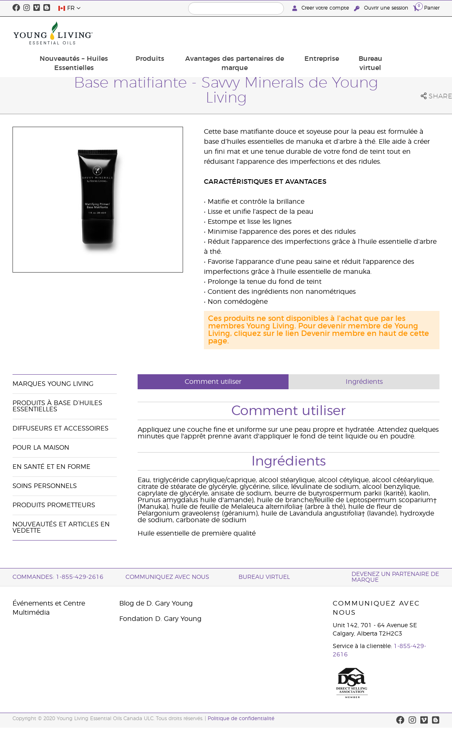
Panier (426, 7)
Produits (215, 28)
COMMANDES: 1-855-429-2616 (58, 577)
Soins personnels (45, 486)
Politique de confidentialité (241, 718)
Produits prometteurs (54, 505)
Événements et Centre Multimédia (49, 608)
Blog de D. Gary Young (156, 603)
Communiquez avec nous (167, 577)
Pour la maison (41, 448)
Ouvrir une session (382, 8)
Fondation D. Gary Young (160, 619)
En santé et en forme (51, 467)
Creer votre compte (321, 8)
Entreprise (371, 28)
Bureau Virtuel (264, 577)
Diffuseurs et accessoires (60, 429)
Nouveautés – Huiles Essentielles (146, 33)
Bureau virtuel (415, 33)
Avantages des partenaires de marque (292, 33)
